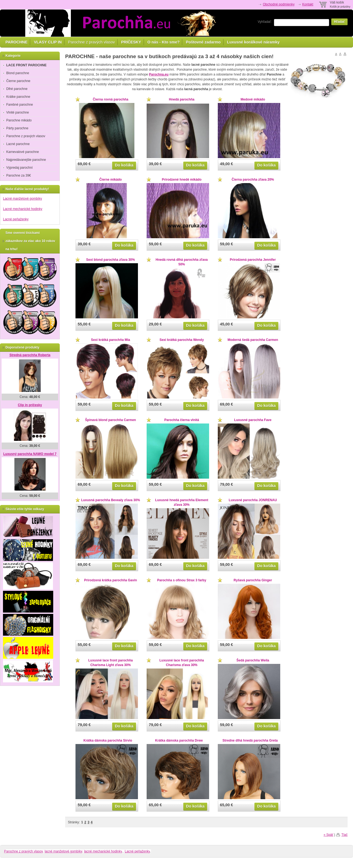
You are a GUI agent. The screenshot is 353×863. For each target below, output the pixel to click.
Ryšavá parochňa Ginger (253, 580)
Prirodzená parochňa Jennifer (253, 260)
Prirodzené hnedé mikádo (181, 179)
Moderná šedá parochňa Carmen (253, 340)
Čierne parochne (18, 81)
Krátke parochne (18, 97)
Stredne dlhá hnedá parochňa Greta (250, 740)
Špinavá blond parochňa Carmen (110, 420)
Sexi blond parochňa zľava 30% (110, 260)
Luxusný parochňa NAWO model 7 (29, 454)
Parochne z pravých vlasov (91, 42)
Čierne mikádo (110, 179)
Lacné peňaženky (16, 219)
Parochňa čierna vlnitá (181, 420)
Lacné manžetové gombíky (22, 198)
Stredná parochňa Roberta (30, 355)
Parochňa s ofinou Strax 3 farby (181, 580)
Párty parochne (17, 128)
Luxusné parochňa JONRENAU (253, 500)
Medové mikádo (253, 99)
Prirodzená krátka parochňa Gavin (110, 580)
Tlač (344, 835)
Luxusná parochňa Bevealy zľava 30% (110, 500)
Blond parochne (17, 73)
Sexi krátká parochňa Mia (110, 340)
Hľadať (339, 22)
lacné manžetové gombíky (63, 851)
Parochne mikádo (18, 120)
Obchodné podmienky (279, 4)
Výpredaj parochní (19, 168)
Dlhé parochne (16, 89)
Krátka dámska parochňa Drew (179, 740)
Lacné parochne (18, 144)
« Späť (328, 835)
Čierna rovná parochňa (110, 99)
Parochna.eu (159, 74)
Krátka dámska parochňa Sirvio (107, 740)
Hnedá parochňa (181, 99)
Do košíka (124, 165)
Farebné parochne (19, 104)
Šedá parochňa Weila (253, 660)
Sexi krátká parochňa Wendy (181, 340)
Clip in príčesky (30, 405)
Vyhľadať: (265, 22)
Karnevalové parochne (22, 152)
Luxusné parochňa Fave (252, 420)
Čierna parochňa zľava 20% (253, 179)
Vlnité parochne (17, 112)
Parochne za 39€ (18, 175)
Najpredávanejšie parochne (26, 160)
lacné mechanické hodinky (103, 851)
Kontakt (307, 4)
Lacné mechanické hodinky (22, 209)
